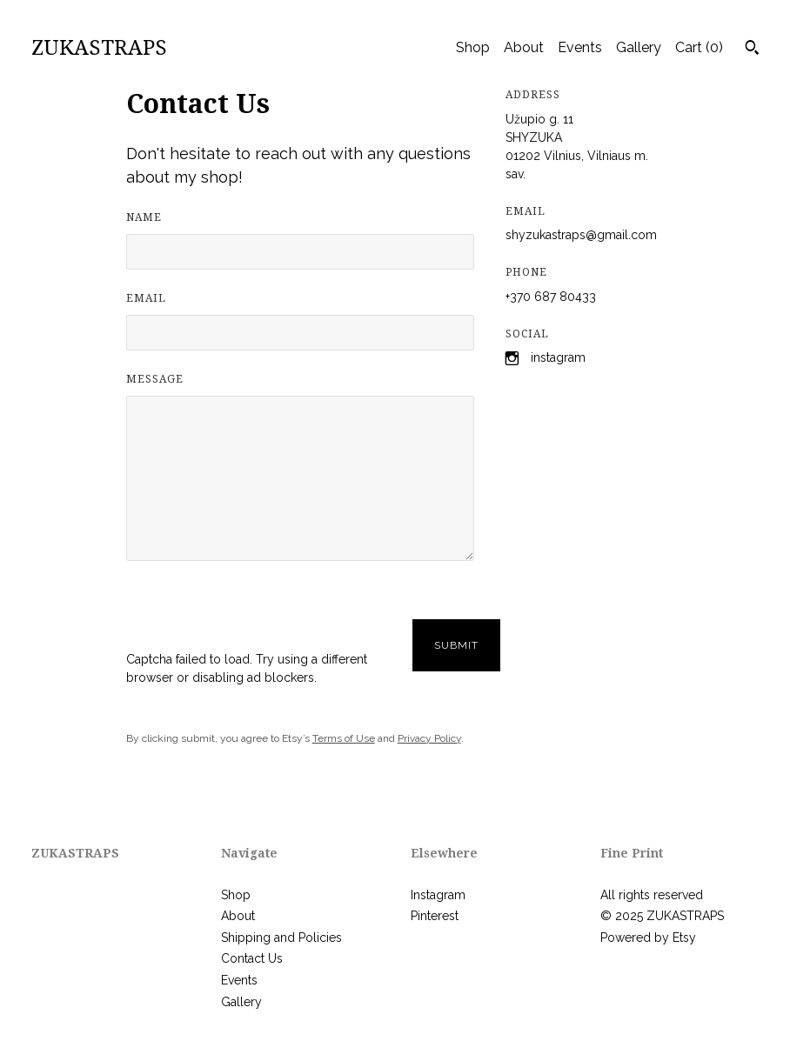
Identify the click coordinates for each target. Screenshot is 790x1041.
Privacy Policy (429, 738)
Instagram (558, 357)
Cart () (699, 47)
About (524, 47)
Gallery (638, 47)
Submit (456, 645)
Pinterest (435, 916)
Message (155, 379)
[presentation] (258, 617)
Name (144, 217)
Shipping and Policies (281, 937)
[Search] (752, 49)
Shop (473, 47)
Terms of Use (343, 738)
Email (146, 298)
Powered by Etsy (648, 937)
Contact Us (252, 958)
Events (580, 47)
